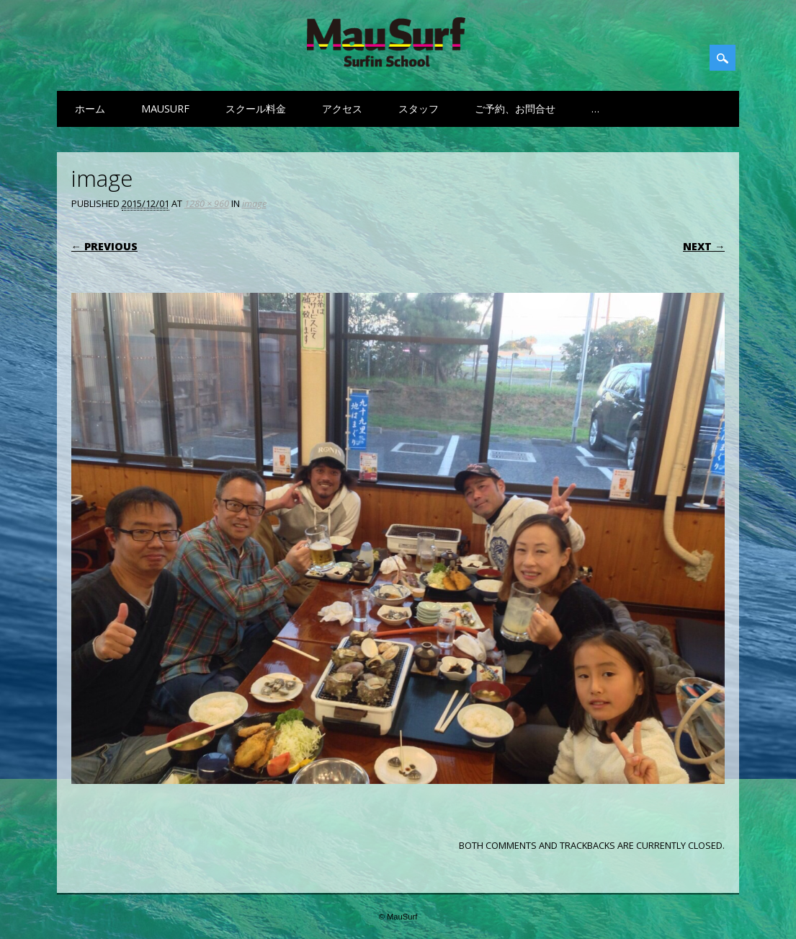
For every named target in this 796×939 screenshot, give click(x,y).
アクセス (342, 108)
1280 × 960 (206, 203)
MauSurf (165, 108)
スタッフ (418, 108)
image (254, 203)
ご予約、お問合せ (515, 108)
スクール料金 (255, 108)
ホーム (90, 108)
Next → (704, 246)
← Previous (104, 246)
